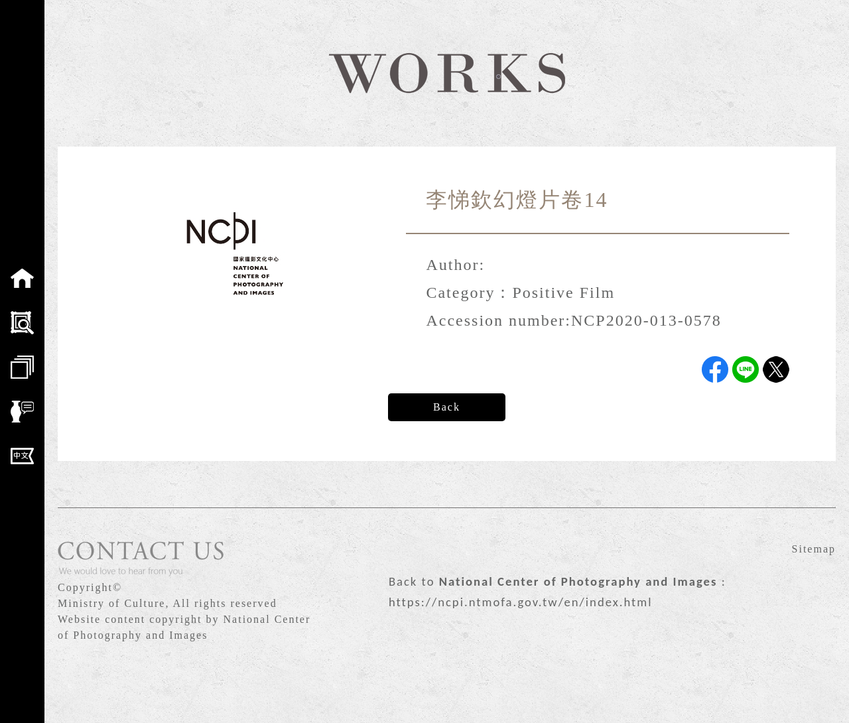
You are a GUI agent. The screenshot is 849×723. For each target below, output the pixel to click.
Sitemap (814, 549)
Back (446, 407)
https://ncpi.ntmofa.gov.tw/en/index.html (521, 602)
